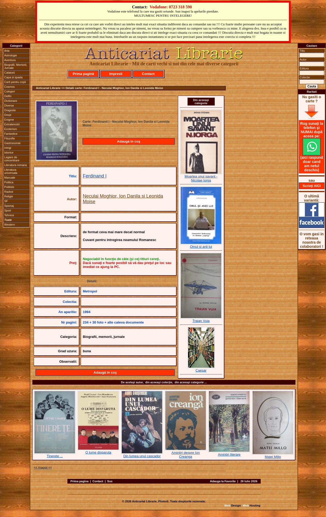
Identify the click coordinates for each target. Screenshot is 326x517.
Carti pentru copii (15, 82)
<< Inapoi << (43, 467)
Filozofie (9, 138)
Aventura (10, 60)
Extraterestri (12, 124)
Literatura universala (10, 171)
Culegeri (9, 91)
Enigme (9, 119)
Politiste (9, 187)
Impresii (115, 74)
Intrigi (7, 147)
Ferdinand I (95, 176)
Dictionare (10, 100)
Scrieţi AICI (312, 186)
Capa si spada (13, 77)
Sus (109, 481)
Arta (6, 50)
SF (6, 201)
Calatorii (9, 72)
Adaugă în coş (128, 141)
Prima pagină (83, 74)
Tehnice (9, 215)
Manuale (9, 177)
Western (9, 224)
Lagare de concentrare (11, 159)
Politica (8, 182)
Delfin (7, 96)
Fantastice (11, 133)
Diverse (9, 105)
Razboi (8, 191)
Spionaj (9, 205)
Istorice (8, 152)
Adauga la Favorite (223, 481)
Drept (7, 114)
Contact (148, 74)
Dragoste (10, 110)
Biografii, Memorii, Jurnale (15, 66)
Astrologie (10, 55)
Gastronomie (12, 143)
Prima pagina (80, 481)
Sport (7, 210)
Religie (8, 196)
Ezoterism (10, 129)
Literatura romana (15, 165)
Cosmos (9, 86)
